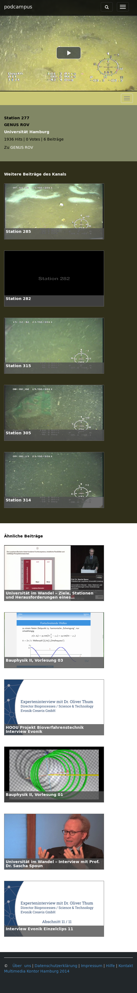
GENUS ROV (21, 147)
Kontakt (125, 966)
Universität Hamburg (26, 132)
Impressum (91, 966)
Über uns (22, 966)
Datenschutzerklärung (56, 966)
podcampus (18, 7)
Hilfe (110, 966)
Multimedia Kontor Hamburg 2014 (36, 971)
